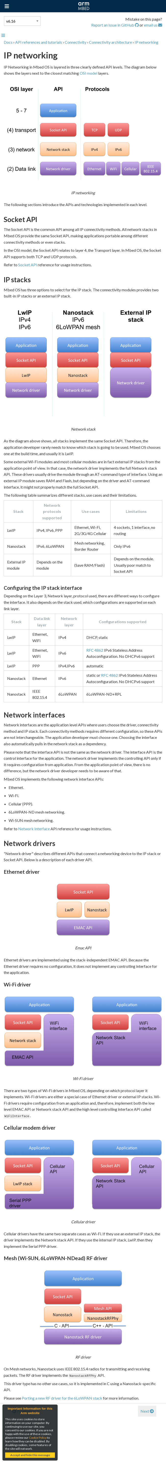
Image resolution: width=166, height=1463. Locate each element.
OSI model (88, 73)
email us (153, 25)
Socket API (27, 264)
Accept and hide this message (30, 1455)
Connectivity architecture (110, 42)
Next (147, 1411)
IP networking (146, 42)
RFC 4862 (94, 650)
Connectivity (75, 42)
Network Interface (34, 828)
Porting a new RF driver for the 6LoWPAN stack (62, 1398)
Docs (8, 42)
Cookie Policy (38, 1437)
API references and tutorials (38, 42)
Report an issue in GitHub (115, 25)
